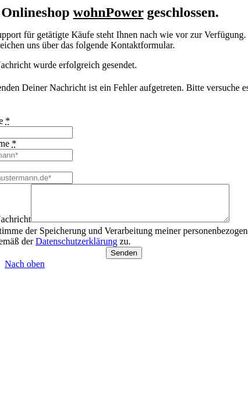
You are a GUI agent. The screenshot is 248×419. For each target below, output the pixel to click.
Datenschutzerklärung (76, 248)
